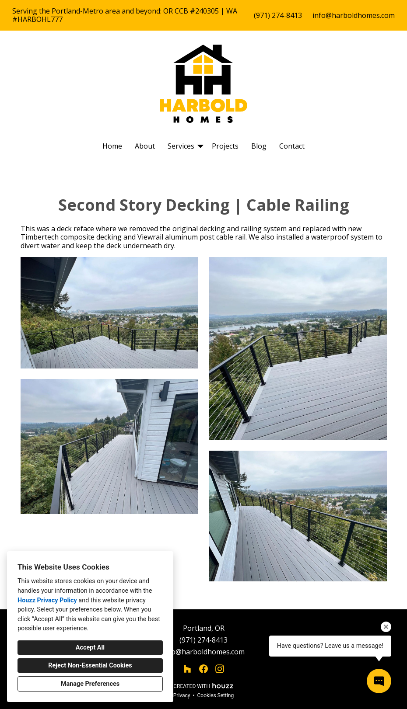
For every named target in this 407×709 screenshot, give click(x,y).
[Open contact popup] (379, 681)
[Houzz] (187, 669)
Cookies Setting (215, 695)
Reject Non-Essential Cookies (90, 665)
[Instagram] (220, 669)
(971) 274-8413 (278, 15)
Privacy (181, 695)
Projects (225, 146)
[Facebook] (204, 669)
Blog (259, 146)
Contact (292, 146)
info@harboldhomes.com (353, 15)
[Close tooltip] (386, 627)
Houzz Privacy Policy (47, 600)
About (145, 146)
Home (112, 146)
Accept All (90, 647)
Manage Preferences (90, 684)
